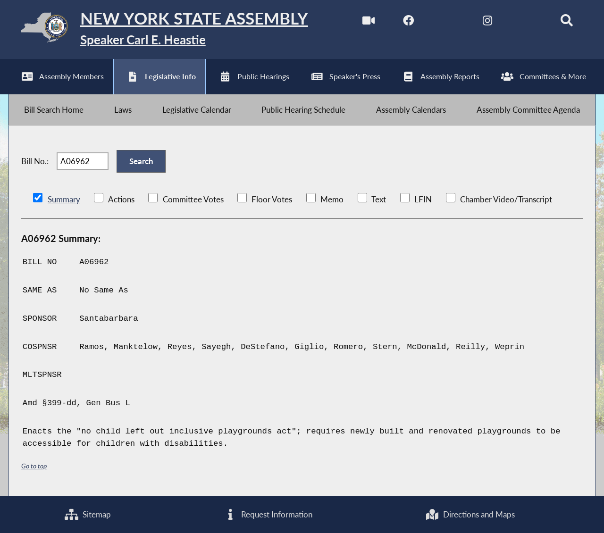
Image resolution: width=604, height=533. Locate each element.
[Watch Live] (368, 22)
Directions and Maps (470, 514)
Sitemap (88, 514)
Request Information (268, 514)
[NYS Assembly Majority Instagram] (487, 22)
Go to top (34, 466)
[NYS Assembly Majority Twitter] (448, 22)
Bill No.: (35, 161)
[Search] (566, 22)
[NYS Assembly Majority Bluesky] (526, 22)
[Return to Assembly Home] (158, 29)
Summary (64, 199)
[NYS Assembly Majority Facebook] (408, 22)
